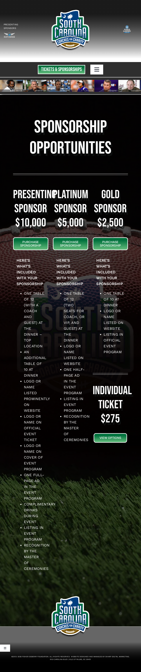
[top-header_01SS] (70, 9)
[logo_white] (127, 26)
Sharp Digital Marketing (117, 657)
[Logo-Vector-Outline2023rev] (9, 34)
